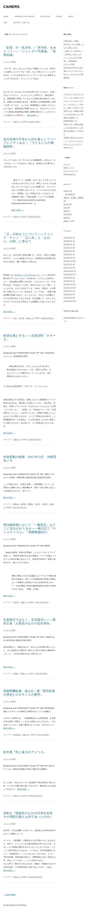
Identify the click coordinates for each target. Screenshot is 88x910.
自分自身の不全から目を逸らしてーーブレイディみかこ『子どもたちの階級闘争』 (29, 142)
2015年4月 (68, 294)
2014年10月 (68, 301)
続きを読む (33, 115)
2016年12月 (68, 271)
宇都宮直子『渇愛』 (72, 41)
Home (5, 17)
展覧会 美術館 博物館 (23, 504)
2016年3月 (68, 281)
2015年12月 (68, 284)
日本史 (37, 504)
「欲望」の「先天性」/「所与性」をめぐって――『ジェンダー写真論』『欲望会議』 (29, 51)
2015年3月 (68, 298)
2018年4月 (68, 251)
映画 (65, 211)
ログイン (67, 164)
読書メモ (16, 122)
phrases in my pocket (24, 17)
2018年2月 (68, 254)
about (71, 17)
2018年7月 (68, 248)
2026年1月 (68, 238)
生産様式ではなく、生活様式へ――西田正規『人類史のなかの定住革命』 (29, 621)
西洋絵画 (16, 735)
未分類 (21, 318)
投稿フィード (69, 168)
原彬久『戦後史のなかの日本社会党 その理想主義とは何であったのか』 (29, 814)
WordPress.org (69, 174)
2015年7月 (68, 291)
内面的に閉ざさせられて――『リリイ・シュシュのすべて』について (73, 141)
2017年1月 (68, 268)
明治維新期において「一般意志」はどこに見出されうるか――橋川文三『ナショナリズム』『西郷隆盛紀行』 (29, 528)
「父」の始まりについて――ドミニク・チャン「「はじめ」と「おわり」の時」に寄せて (28, 237)
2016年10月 (68, 274)
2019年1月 (68, 244)
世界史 (16, 674)
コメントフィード (71, 171)
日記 (15, 318)
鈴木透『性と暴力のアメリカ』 (25, 752)
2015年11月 (68, 288)
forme (59, 17)
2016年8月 (68, 278)
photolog (45, 17)
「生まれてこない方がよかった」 (27, 275)
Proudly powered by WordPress (15, 905)
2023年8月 (68, 241)
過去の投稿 (9, 894)
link (5, 23)
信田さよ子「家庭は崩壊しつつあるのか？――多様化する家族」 (73, 114)
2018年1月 (68, 258)
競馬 (65, 218)
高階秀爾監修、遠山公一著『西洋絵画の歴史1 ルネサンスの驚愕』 (29, 692)
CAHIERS (11, 7)
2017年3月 (68, 264)
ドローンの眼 (69, 64)
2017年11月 (68, 261)
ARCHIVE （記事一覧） (22, 23)
